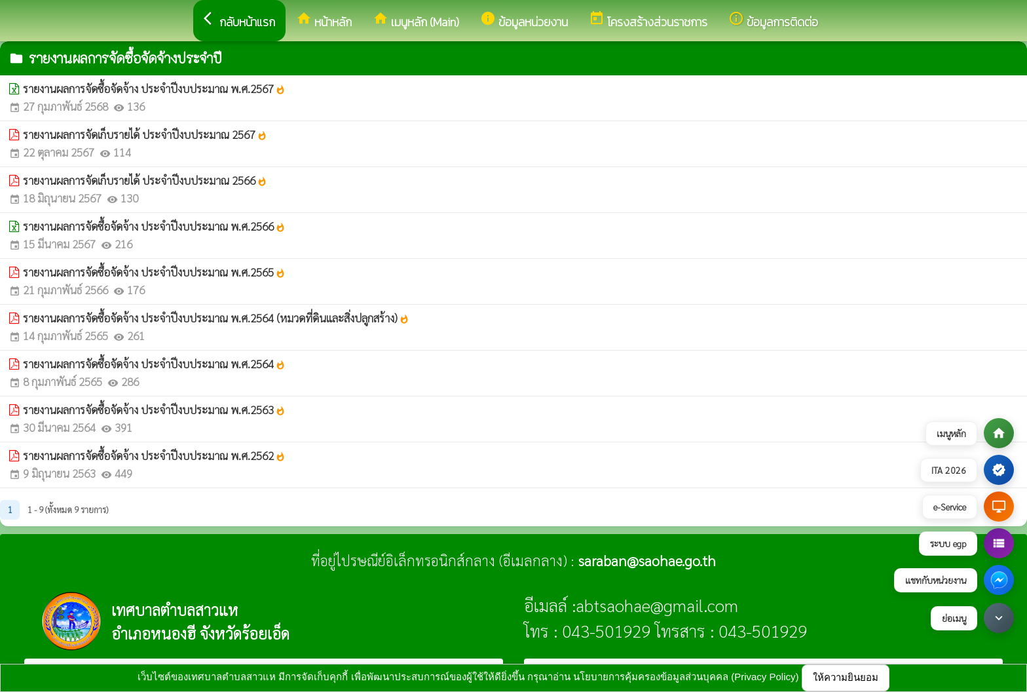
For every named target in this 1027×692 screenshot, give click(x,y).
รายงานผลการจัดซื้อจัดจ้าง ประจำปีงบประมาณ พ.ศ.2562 (154, 455)
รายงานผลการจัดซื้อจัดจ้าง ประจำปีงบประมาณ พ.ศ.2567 (154, 88)
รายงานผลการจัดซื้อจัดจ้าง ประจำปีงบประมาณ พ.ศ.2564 (154, 363)
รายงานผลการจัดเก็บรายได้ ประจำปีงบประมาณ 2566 (145, 180)
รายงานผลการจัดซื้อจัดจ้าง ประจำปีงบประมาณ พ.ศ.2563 (154, 409)
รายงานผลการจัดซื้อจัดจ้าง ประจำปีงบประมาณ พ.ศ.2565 (154, 272)
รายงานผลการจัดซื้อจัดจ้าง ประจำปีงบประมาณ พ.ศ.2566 (154, 226)
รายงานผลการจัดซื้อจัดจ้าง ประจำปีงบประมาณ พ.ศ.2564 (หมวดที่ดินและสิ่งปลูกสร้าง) (216, 318)
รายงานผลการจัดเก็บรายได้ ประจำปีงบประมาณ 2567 (145, 134)
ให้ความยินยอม (845, 677)
